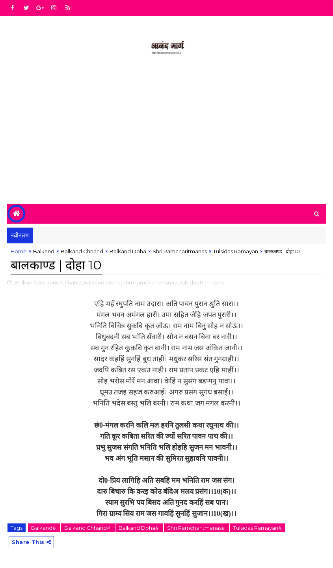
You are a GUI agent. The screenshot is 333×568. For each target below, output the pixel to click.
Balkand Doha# (139, 528)
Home (19, 251)
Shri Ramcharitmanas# (196, 528)
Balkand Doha (128, 251)
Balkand (43, 251)
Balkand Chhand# (88, 528)
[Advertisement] (166, 137)
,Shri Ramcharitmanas (149, 282)
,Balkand (24, 282)
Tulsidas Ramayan (235, 251)
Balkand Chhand (82, 251)
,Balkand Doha (101, 282)
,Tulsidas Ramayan (201, 282)
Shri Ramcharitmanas (180, 251)
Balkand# (44, 528)
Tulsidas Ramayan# (257, 528)
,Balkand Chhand (59, 282)
